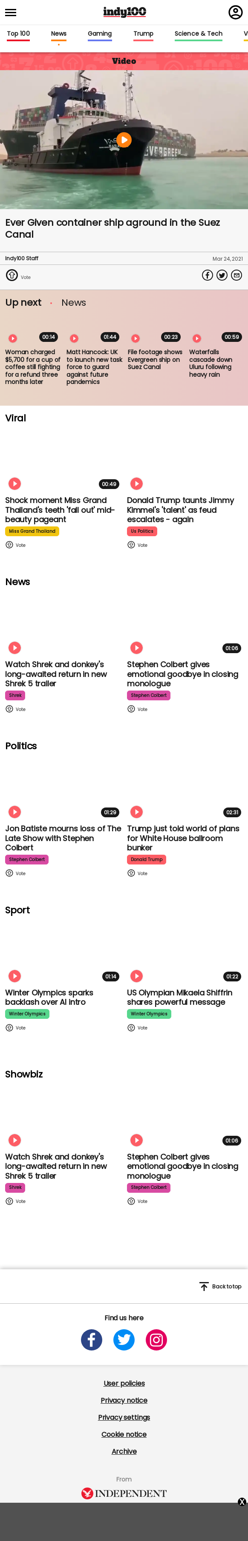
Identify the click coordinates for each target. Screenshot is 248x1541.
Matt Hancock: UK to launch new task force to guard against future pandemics (94, 367)
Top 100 (18, 34)
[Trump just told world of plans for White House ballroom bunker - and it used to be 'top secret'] (186, 788)
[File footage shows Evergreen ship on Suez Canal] (156, 329)
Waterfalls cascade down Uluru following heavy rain (210, 363)
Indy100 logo (125, 12)
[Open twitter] (124, 1340)
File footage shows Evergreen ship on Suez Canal (155, 359)
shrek (15, 695)
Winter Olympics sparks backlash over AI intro (49, 997)
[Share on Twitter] (222, 275)
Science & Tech (198, 34)
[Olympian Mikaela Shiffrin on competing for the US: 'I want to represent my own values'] (186, 952)
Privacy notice (124, 1400)
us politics (142, 531)
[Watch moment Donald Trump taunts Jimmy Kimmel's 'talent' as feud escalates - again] (186, 459)
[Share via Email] (236, 275)
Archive (124, 1451)
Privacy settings (124, 1417)
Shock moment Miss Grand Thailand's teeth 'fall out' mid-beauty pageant (60, 510)
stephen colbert (149, 695)
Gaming (100, 34)
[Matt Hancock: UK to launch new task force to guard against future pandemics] (94, 329)
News (58, 34)
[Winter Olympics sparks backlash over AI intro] (64, 952)
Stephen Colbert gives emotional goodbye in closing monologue (182, 674)
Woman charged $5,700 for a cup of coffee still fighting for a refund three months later (33, 367)
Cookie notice (124, 1434)
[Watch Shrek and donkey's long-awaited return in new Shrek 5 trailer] (64, 624)
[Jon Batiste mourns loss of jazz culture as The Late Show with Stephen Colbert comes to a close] (64, 788)
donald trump (146, 859)
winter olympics (27, 1014)
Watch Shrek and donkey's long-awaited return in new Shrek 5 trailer (56, 674)
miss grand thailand (32, 531)
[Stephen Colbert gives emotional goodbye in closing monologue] (186, 624)
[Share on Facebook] (207, 275)
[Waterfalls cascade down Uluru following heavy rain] (217, 329)
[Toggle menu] (13, 12)
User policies (124, 1383)
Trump (143, 34)
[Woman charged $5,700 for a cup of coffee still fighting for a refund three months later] (33, 329)
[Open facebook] (91, 1340)
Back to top (220, 1286)
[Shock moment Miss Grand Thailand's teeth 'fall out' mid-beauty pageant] (64, 459)
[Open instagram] (156, 1340)
